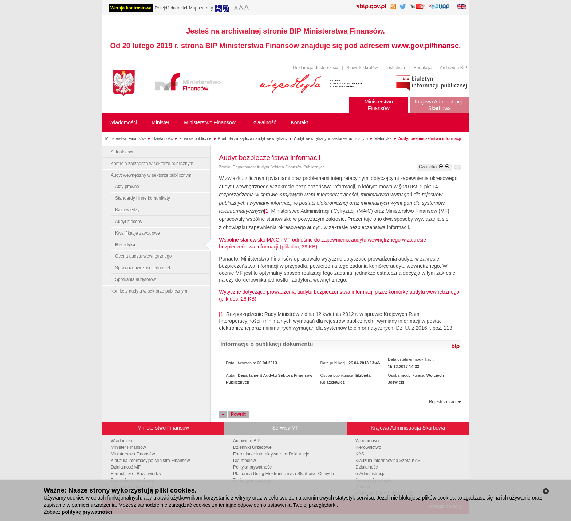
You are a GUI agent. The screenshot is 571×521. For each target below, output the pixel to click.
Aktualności (122, 151)
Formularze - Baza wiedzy (136, 473)
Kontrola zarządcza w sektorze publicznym (152, 163)
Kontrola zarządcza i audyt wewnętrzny (253, 138)
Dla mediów (244, 460)
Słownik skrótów (362, 67)
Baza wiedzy (127, 209)
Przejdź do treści (171, 8)
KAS (359, 454)
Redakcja (422, 67)
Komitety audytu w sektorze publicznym (149, 291)
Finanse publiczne (195, 138)
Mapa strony (201, 8)
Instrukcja (395, 67)
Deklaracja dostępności (315, 67)
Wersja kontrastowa (130, 8)
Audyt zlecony (128, 221)
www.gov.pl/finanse (425, 46)
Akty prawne (127, 186)
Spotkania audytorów (135, 279)
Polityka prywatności (253, 467)
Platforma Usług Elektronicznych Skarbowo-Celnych (283, 473)
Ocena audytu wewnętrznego (143, 256)
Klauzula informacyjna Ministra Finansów (150, 460)
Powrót (238, 414)
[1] (267, 211)
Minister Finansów (128, 447)
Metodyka (383, 138)
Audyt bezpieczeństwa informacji (429, 138)
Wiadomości (122, 440)
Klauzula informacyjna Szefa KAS (388, 460)
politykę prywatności (87, 512)
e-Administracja (370, 473)
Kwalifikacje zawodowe (137, 233)
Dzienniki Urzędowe (252, 447)
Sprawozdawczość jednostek (143, 267)
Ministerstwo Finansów (125, 138)
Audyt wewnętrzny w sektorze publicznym (331, 138)
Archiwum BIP (453, 67)
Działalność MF (126, 467)
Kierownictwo (368, 447)
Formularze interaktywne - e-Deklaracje (271, 454)
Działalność (162, 138)
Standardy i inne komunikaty (142, 198)
